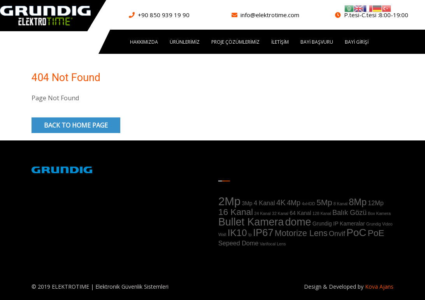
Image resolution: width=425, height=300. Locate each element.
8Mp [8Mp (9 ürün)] (358, 202)
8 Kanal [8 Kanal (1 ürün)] (341, 203)
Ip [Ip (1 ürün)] (250, 234)
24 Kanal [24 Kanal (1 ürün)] (262, 213)
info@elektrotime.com (270, 15)
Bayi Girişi (357, 42)
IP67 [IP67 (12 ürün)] (263, 232)
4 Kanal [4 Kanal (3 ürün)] (264, 202)
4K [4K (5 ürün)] (281, 202)
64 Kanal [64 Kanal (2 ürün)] (300, 213)
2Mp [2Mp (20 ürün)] (229, 201)
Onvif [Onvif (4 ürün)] (337, 234)
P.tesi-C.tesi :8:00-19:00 (376, 15)
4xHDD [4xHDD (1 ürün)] (308, 203)
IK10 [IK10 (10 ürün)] (237, 232)
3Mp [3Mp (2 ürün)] (247, 203)
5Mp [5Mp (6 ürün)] (324, 202)
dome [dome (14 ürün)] (298, 222)
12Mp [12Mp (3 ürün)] (375, 202)
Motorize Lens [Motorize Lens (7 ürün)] (301, 233)
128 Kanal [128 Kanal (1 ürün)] (322, 213)
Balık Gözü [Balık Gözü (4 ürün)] (349, 213)
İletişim (280, 42)
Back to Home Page (76, 125)
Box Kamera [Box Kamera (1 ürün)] (379, 213)
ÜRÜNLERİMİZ (185, 42)
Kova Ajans (378, 286)
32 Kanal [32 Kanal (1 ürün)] (280, 213)
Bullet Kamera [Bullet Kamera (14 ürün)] (251, 222)
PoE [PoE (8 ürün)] (376, 233)
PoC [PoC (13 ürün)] (356, 232)
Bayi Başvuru (316, 42)
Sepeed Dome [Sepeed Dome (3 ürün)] (238, 243)
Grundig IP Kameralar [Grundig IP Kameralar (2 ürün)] (339, 223)
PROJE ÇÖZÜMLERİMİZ (235, 42)
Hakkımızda (144, 42)
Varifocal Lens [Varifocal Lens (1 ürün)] (273, 243)
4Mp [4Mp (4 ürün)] (293, 203)
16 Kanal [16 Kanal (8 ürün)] (235, 212)
